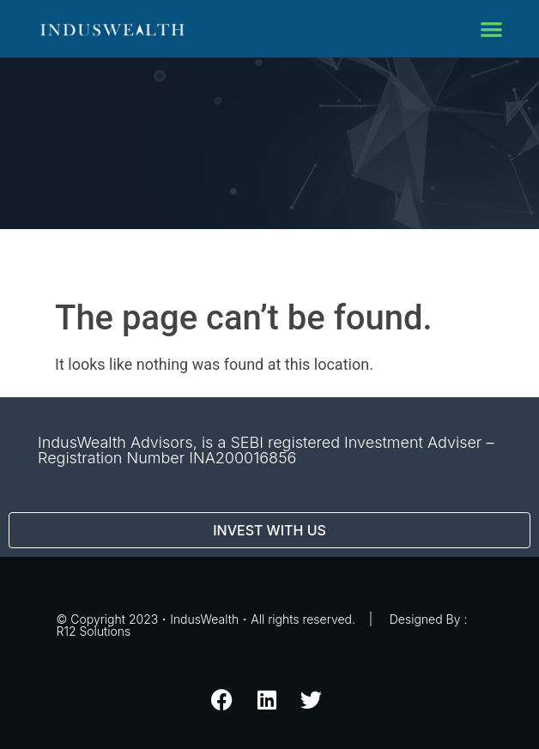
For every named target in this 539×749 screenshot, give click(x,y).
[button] (491, 28)
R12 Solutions (94, 631)
